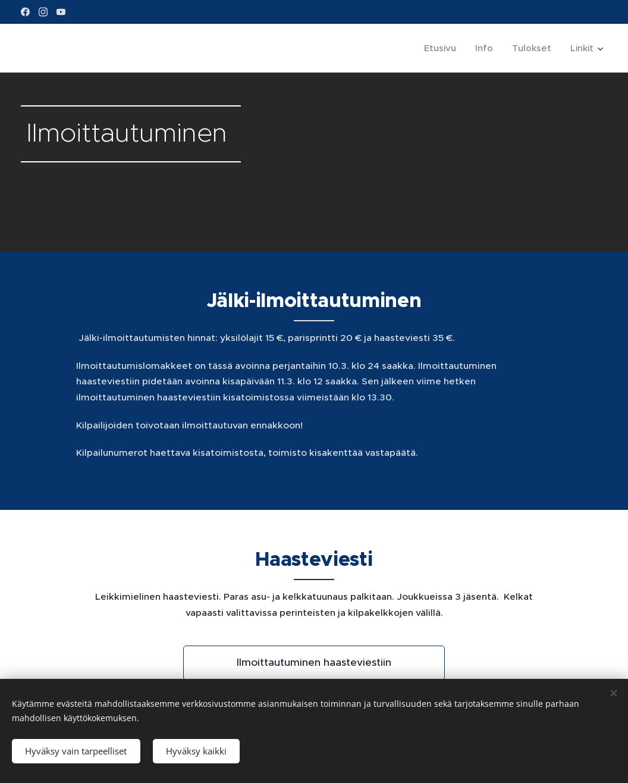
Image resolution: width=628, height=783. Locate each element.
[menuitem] (443, 48)
